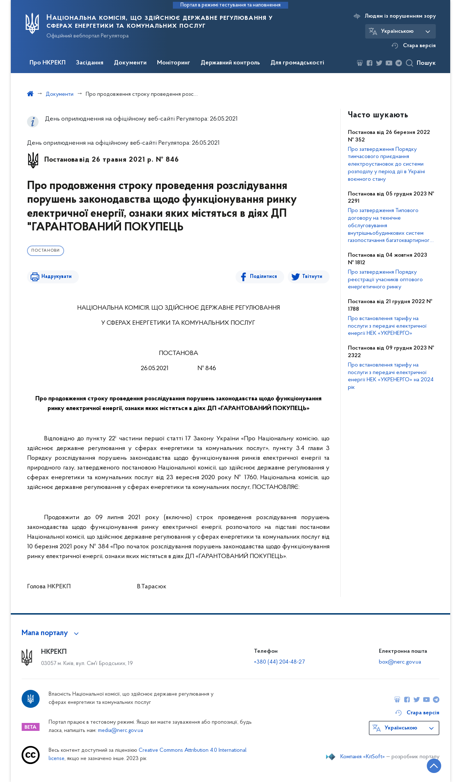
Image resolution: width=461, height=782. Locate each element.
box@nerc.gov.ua (400, 662)
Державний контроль (230, 63)
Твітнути (312, 276)
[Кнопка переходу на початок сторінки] (434, 766)
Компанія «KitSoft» (362, 757)
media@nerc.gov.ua (120, 730)
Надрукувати (56, 276)
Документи (130, 63)
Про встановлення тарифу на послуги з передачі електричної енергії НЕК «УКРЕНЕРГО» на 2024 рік (391, 376)
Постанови (45, 251)
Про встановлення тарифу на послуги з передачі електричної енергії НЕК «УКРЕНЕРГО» (387, 326)
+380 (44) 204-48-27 (279, 662)
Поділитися (263, 276)
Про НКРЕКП (48, 63)
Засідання (89, 63)
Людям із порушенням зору (400, 16)
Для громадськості (297, 63)
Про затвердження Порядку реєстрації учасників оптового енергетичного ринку (385, 279)
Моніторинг (173, 63)
